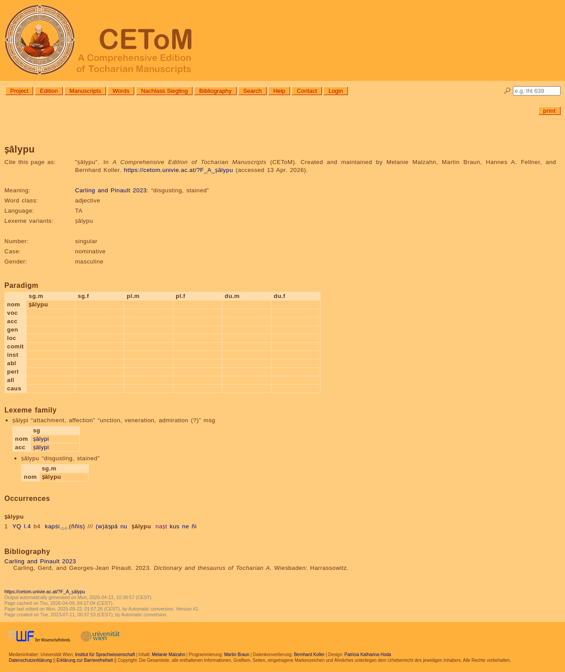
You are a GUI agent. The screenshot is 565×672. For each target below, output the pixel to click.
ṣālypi (41, 438)
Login (335, 91)
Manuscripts (85, 91)
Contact (307, 91)
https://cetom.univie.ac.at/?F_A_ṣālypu (178, 170)
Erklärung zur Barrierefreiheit (84, 660)
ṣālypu (141, 526)
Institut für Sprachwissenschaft (105, 654)
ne (185, 526)
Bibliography (215, 91)
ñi (194, 526)
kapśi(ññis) (65, 526)
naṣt (161, 526)
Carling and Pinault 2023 (111, 190)
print (549, 110)
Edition (49, 91)
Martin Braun (236, 654)
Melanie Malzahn (168, 654)
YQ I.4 (21, 526)
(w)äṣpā (107, 526)
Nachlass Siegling (164, 91)
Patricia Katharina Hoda (367, 654)
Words (121, 91)
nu (124, 526)
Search (252, 91)
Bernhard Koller (309, 654)
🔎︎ (507, 91)
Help (279, 91)
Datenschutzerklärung (30, 660)
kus (175, 526)
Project (19, 91)
